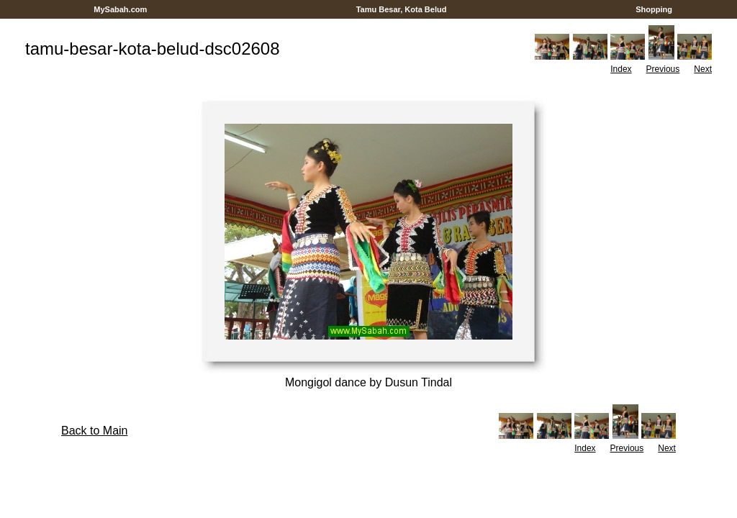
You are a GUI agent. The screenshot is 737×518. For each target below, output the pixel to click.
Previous (663, 69)
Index (620, 69)
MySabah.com (120, 9)
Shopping (654, 9)
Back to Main (94, 430)
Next (703, 69)
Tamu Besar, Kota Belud (401, 9)
